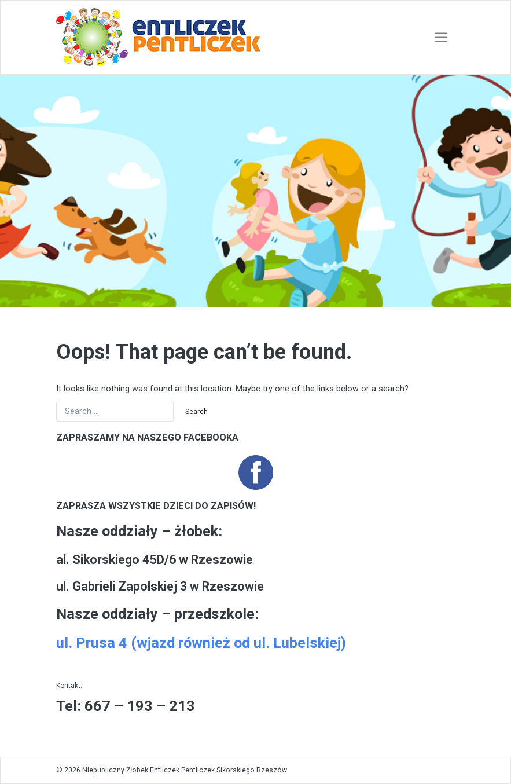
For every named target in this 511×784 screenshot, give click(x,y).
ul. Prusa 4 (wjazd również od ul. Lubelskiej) (201, 643)
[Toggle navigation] (441, 37)
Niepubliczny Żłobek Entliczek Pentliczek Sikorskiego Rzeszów (184, 770)
